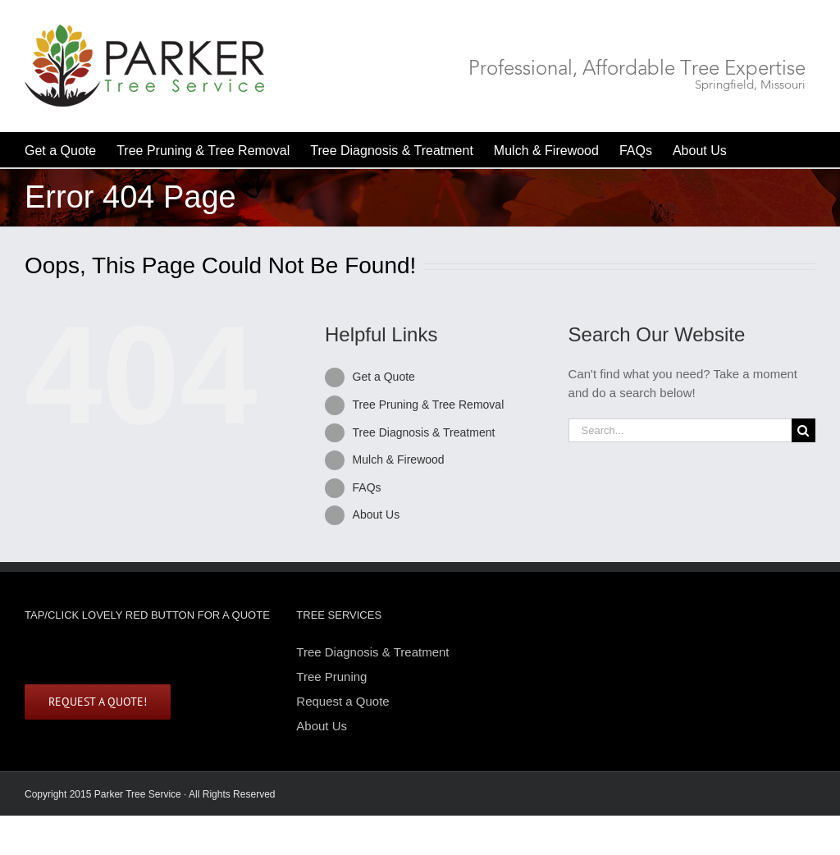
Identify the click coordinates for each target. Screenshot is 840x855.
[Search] (803, 430)
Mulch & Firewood (399, 459)
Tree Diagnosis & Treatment (424, 432)
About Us (376, 514)
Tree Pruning (331, 677)
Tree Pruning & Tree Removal (428, 404)
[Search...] (680, 430)
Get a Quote (384, 376)
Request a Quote (342, 701)
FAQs (367, 487)
